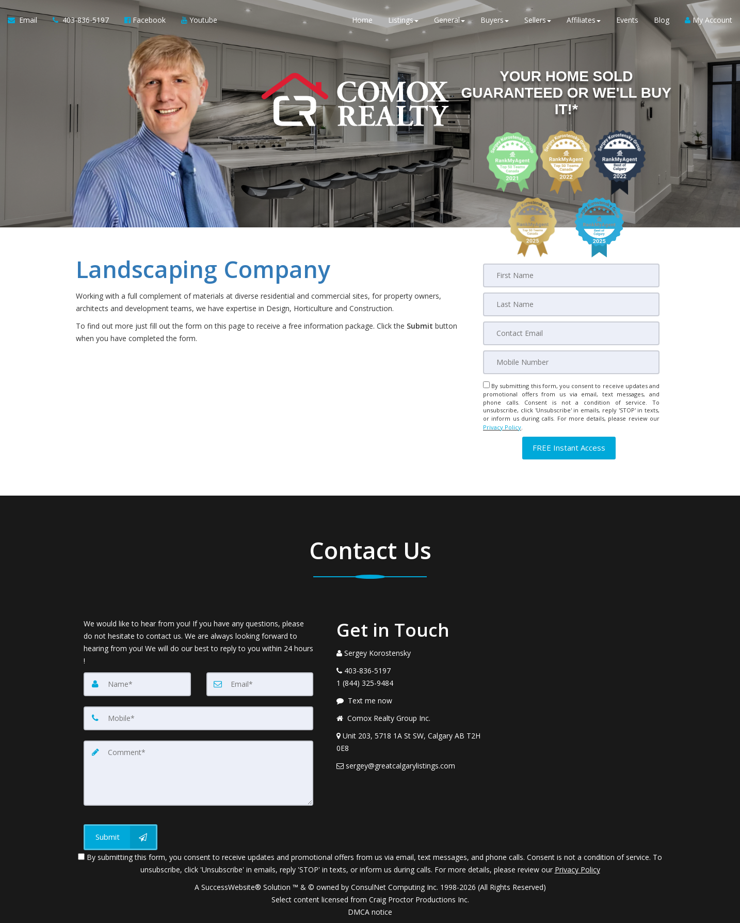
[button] (569, 447)
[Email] (571, 333)
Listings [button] (403, 20)
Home (362, 20)
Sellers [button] (537, 20)
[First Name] (571, 275)
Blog (661, 20)
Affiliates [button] (584, 20)
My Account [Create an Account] (708, 20)
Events (627, 20)
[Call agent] (81, 21)
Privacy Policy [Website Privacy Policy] (502, 426)
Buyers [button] (494, 20)
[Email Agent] (26, 21)
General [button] (449, 20)
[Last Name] (571, 304)
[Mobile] (571, 362)
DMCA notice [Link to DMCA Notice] (370, 911)
